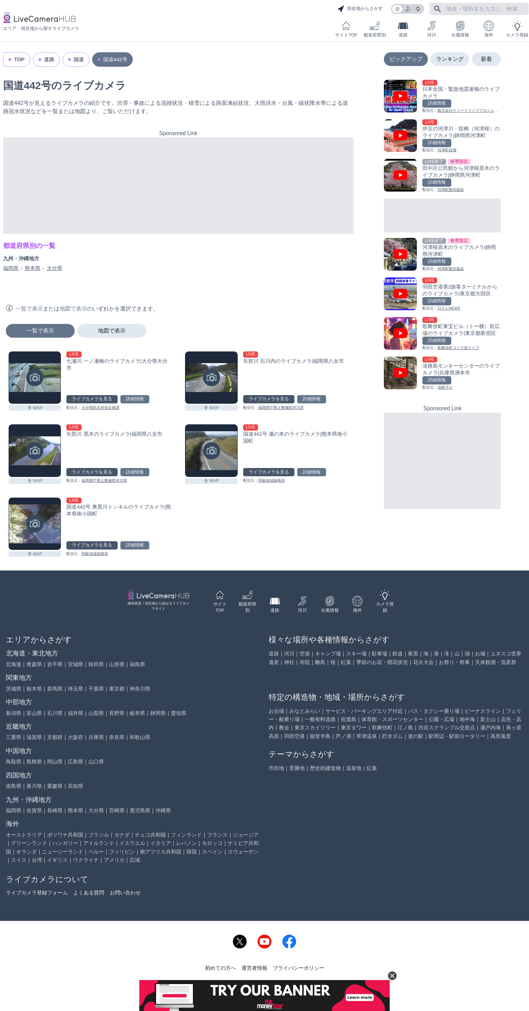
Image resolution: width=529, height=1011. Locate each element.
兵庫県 (96, 737)
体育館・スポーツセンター (392, 719)
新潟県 (13, 713)
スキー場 (356, 653)
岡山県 (55, 761)
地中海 (467, 719)
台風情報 (460, 29)
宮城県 (75, 664)
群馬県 (55, 689)
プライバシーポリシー (298, 968)
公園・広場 (441, 719)
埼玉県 (75, 689)
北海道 (13, 664)
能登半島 (320, 736)
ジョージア (246, 835)
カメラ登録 (517, 29)
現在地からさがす (360, 9)
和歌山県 (140, 737)
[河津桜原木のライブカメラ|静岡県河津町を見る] (442, 255)
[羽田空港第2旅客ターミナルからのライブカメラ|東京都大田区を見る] (442, 295)
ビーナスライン (483, 711)
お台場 (276, 711)
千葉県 (96, 689)
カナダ (122, 835)
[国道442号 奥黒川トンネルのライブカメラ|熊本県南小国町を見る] (35, 524)
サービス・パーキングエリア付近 (364, 711)
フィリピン (122, 852)
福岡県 (11, 268)
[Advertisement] (178, 186)
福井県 (75, 713)
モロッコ (212, 843)
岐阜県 (137, 713)
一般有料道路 (320, 719)
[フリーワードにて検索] (437, 9)
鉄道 (397, 653)
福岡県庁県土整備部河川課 (281, 407)
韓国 (191, 852)
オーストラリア (24, 835)
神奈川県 (140, 689)
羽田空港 (294, 736)
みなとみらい (304, 711)
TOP (19, 59)
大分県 (54, 268)
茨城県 (13, 689)
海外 (489, 29)
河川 (432, 29)
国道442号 (115, 59)
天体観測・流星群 (495, 662)
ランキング (450, 59)
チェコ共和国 (150, 835)
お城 (480, 653)
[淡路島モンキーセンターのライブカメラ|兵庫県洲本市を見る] (442, 374)
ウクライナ (86, 860)
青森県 (34, 664)
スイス (18, 860)
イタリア (160, 843)
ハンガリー (65, 843)
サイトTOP (346, 29)
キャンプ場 (328, 653)
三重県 (13, 737)
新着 (486, 59)
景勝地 (297, 768)
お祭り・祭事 (454, 662)
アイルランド (98, 843)
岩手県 (55, 664)
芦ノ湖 (343, 736)
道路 (403, 29)
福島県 (137, 664)
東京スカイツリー (315, 727)
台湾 (37, 860)
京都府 (55, 737)
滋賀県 (34, 737)
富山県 (34, 713)
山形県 (117, 664)
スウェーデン (243, 852)
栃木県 (34, 689)
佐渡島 (348, 719)
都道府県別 (375, 29)
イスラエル (132, 843)
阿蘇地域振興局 (271, 480)
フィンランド (186, 835)
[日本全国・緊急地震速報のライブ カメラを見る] (442, 97)
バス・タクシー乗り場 (434, 711)
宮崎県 (117, 810)
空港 (305, 653)
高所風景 (500, 736)
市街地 (276, 768)
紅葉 (346, 662)
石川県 (55, 713)
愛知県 (178, 713)
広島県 (75, 761)
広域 (135, 860)
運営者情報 (254, 968)
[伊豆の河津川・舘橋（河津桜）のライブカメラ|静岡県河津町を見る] (442, 136)
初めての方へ (220, 968)
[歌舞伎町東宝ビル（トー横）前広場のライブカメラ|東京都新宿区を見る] (442, 334)
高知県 (75, 786)
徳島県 (13, 786)
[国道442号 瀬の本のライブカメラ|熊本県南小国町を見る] (211, 450)
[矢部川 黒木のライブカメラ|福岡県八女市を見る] (35, 450)
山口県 (96, 761)
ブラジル (98, 835)
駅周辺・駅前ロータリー (457, 736)
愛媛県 (55, 786)
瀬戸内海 (490, 727)
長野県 (117, 713)
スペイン (212, 852)
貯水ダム (392, 736)
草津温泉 (366, 736)
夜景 (413, 653)
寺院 (305, 662)
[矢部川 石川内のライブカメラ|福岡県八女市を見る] (211, 377)
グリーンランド (29, 843)
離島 (320, 662)
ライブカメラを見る (92, 398)
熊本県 (32, 268)
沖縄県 (163, 810)
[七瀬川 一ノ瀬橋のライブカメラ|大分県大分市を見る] (35, 377)
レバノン (186, 843)
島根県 (34, 761)
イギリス (57, 860)
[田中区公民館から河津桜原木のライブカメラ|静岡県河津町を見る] (442, 176)
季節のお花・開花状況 (382, 662)
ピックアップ (405, 59)
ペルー (96, 852)
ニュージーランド (62, 852)
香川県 (34, 786)
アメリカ (114, 860)
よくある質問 (88, 892)
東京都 (117, 689)
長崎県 (55, 810)
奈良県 (117, 737)
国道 (79, 59)
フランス (217, 835)
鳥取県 (13, 761)
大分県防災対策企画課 (100, 407)
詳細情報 (135, 398)
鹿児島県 (140, 810)
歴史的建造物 (325, 768)
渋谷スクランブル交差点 (446, 727)
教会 (284, 727)
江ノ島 (405, 727)
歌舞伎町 (382, 727)
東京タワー (354, 727)
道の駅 (415, 736)
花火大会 (423, 662)
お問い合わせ (125, 892)
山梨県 (96, 713)
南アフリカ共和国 (160, 852)
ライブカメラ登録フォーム (37, 892)
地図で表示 (112, 331)
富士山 (488, 719)
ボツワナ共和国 (65, 835)
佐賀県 (34, 810)
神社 (289, 662)
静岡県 (158, 713)
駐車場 (379, 653)
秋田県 (96, 664)
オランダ (26, 852)
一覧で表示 (40, 331)
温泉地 (353, 768)
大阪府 (75, 737)
